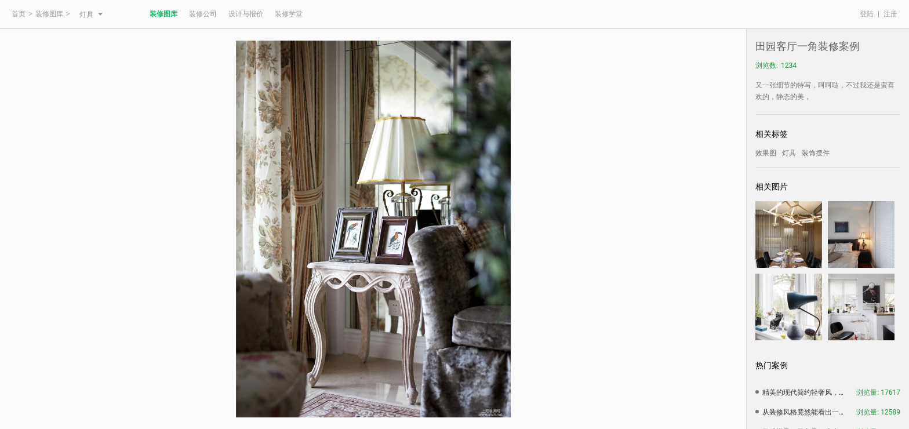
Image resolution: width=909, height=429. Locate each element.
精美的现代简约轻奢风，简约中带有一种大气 (805, 392)
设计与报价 (245, 14)
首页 (19, 14)
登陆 (867, 14)
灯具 (91, 14)
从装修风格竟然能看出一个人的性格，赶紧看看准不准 (805, 412)
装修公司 (203, 14)
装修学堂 (289, 14)
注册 (890, 14)
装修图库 (49, 14)
